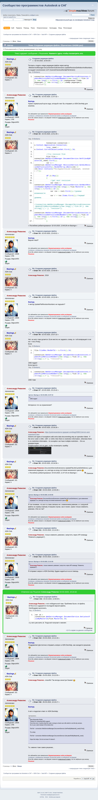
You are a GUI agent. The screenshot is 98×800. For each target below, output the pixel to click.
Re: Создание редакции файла (44, 94)
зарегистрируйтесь (9, 17)
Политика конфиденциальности (50, 794)
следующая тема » (89, 38)
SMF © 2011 (48, 792)
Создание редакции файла (43, 58)
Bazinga (10, 59)
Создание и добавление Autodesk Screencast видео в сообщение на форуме (52, 115)
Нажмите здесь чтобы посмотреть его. (66, 53)
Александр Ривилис (16, 95)
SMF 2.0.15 (40, 792)
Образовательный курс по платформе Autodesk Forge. (75, 20)
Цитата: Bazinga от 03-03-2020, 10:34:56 (41, 495)
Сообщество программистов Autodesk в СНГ (35, 5)
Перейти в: (77, 778)
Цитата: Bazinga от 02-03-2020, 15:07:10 (41, 395)
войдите (33, 15)
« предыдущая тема (75, 38)
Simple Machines (58, 792)
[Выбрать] (37, 72)
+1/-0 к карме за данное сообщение (79, 630)
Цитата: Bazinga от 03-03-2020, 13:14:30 (41, 561)
